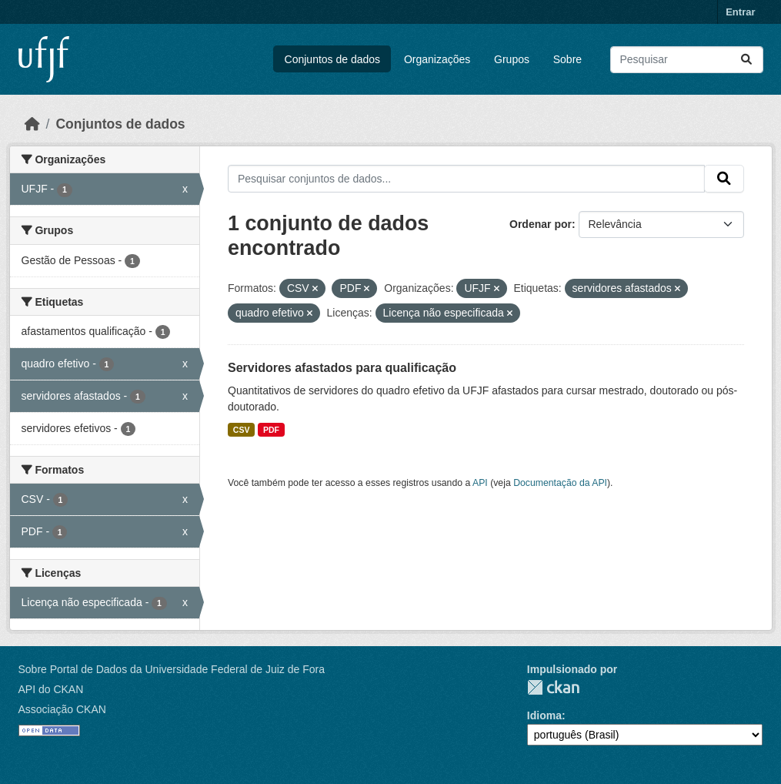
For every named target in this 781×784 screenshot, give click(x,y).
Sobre (567, 59)
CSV (241, 429)
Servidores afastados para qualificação (342, 367)
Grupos (511, 59)
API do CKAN (51, 689)
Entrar (740, 12)
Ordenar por (540, 224)
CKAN (553, 687)
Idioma (544, 715)
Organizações (437, 59)
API (480, 482)
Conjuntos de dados (333, 59)
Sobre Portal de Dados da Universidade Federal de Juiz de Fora (171, 669)
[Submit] (746, 59)
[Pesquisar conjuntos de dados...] (686, 59)
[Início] (32, 124)
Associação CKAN (62, 709)
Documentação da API (560, 482)
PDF (271, 429)
